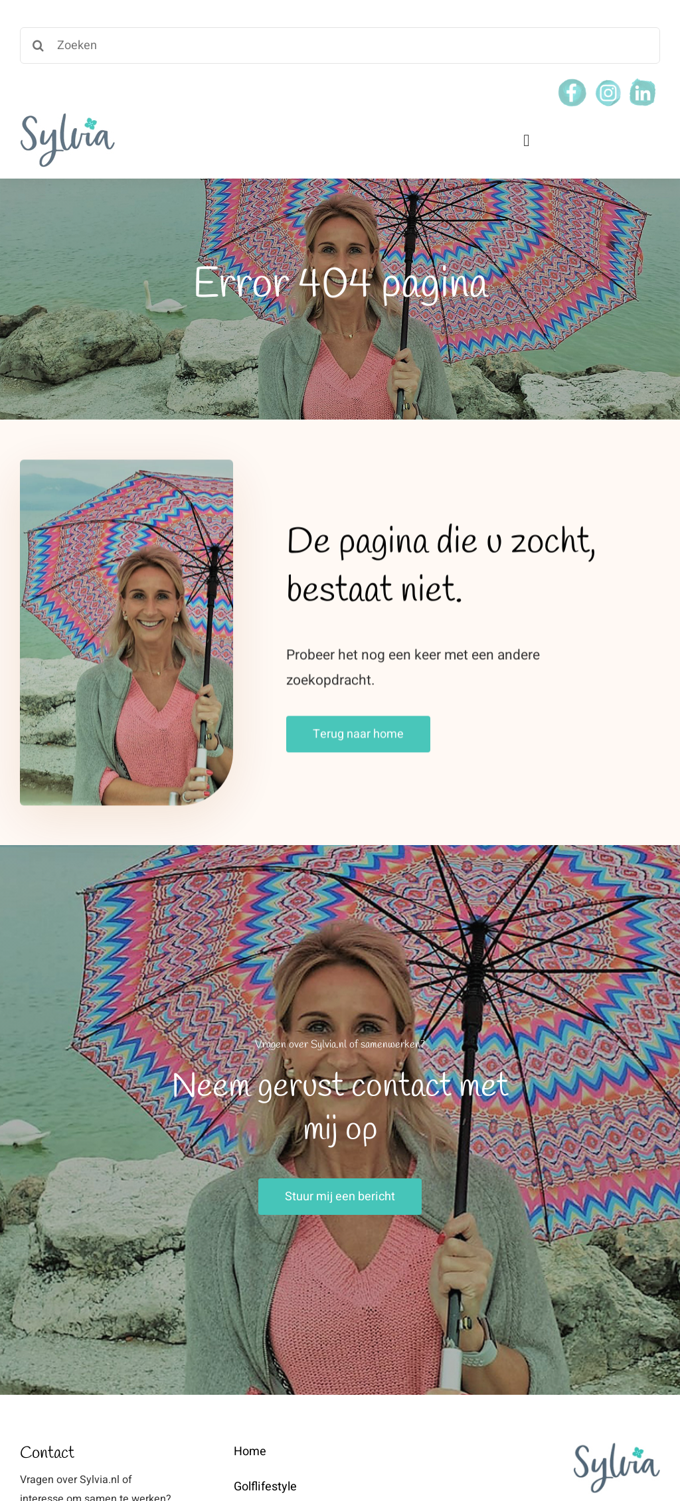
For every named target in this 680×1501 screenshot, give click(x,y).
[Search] (38, 45)
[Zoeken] (340, 45)
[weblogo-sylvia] (67, 117)
